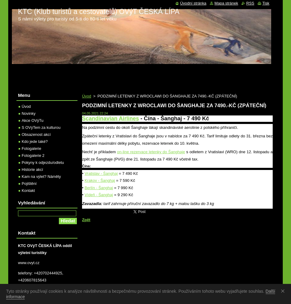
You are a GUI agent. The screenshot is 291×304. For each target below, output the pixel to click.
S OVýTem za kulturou (41, 127)
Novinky (29, 113)
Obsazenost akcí (36, 134)
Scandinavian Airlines (110, 118)
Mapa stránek (226, 3)
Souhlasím (284, 291)
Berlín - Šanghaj (98, 188)
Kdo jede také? (35, 141)
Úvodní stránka (193, 3)
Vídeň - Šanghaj (98, 195)
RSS (250, 3)
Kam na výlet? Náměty (41, 176)
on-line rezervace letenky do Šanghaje (151, 152)
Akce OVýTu (32, 120)
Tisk (265, 3)
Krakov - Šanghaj (99, 180)
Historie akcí (32, 169)
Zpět (86, 219)
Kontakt (28, 190)
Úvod (86, 96)
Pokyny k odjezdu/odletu (43, 162)
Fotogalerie (31, 148)
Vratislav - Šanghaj (101, 173)
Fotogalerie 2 (33, 155)
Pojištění (29, 183)
